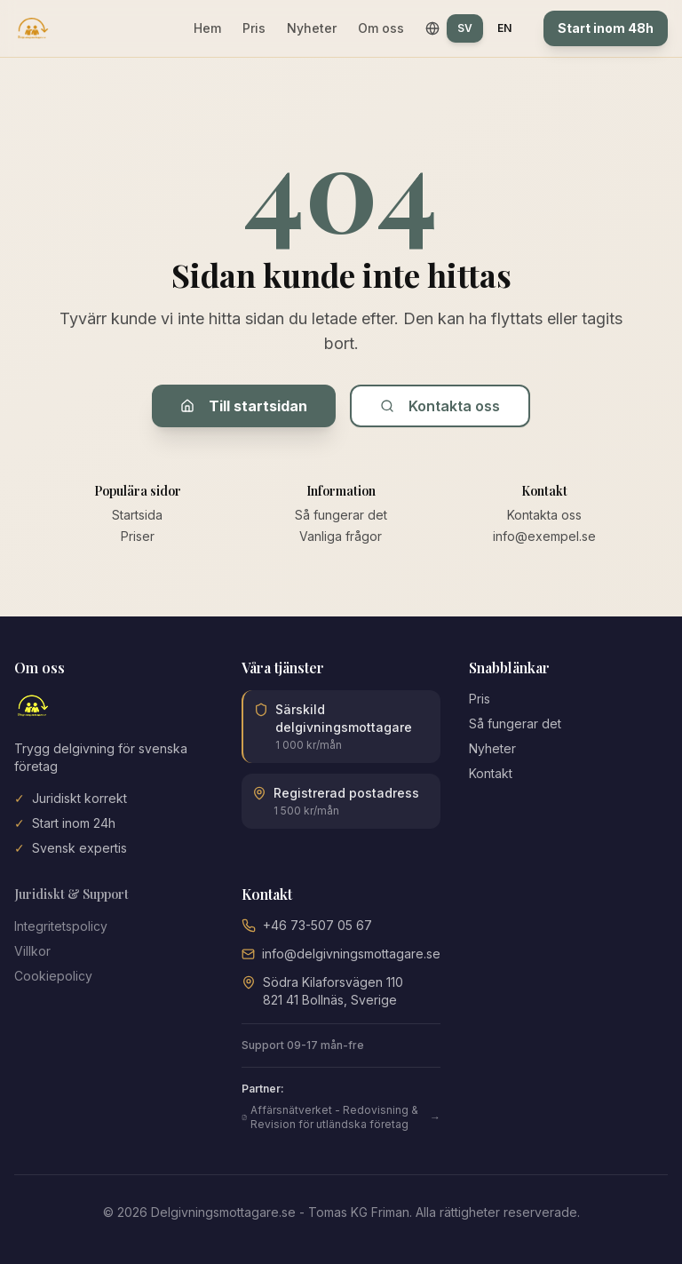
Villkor (32, 950)
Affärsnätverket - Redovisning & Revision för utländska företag (341, 1117)
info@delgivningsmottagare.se (351, 953)
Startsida (137, 514)
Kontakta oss (440, 406)
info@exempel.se (544, 536)
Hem (207, 28)
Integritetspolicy (60, 926)
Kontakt (490, 773)
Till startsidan (243, 406)
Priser (138, 536)
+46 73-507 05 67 (317, 925)
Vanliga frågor (340, 536)
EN (504, 28)
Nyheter (312, 28)
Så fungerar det (341, 514)
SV (464, 28)
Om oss (381, 28)
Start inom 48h (606, 28)
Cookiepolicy (53, 975)
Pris (254, 28)
